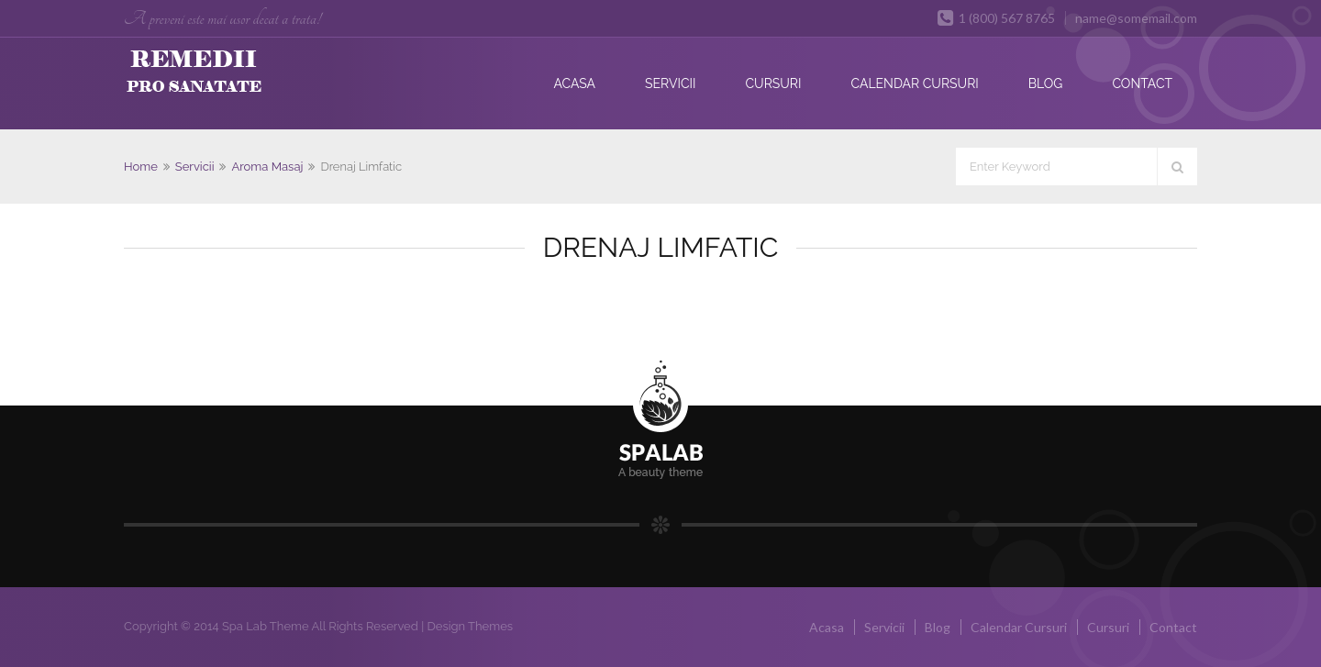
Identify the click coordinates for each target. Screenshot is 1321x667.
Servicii (670, 83)
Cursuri (773, 83)
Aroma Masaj (267, 166)
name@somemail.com (1136, 18)
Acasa (574, 83)
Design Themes (470, 626)
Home (141, 166)
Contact (1142, 83)
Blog (1045, 83)
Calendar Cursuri (914, 83)
